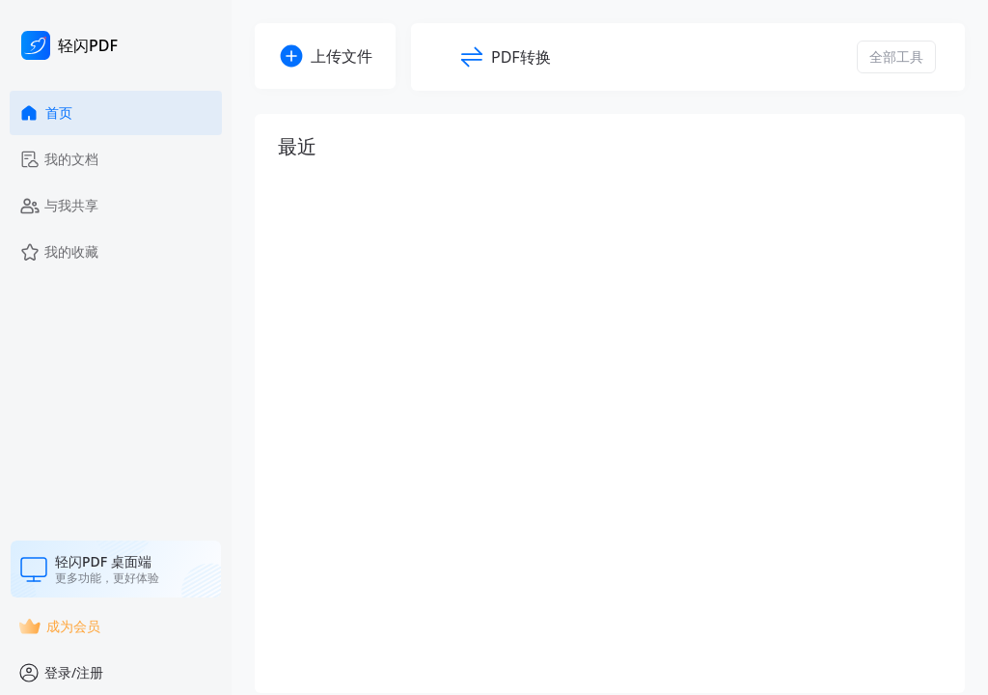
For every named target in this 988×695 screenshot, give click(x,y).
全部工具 (896, 56)
